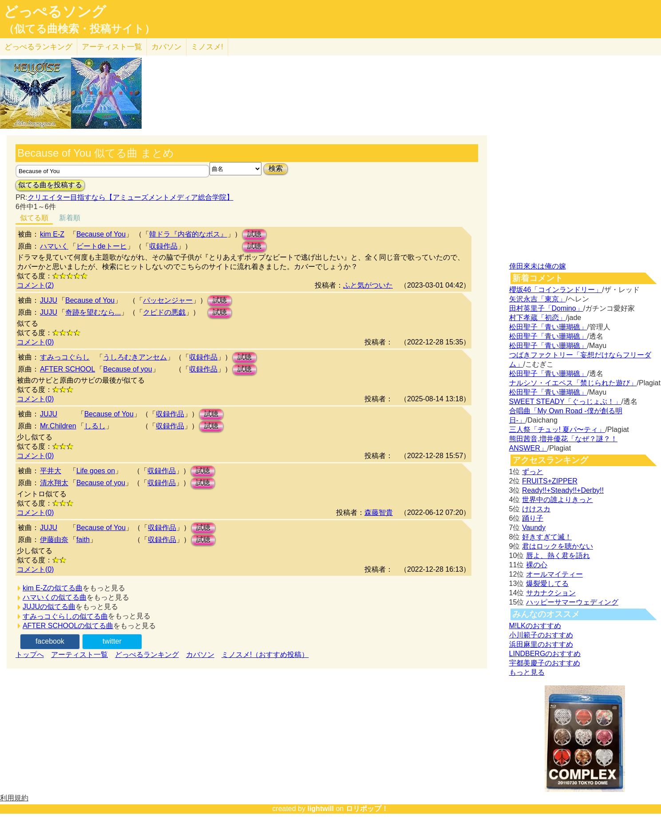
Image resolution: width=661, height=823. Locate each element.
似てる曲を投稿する (50, 185)
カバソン (166, 47)
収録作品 (163, 246)
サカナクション (551, 593)
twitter (112, 641)
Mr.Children (58, 426)
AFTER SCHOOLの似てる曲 (68, 625)
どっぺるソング (55, 12)
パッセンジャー (168, 300)
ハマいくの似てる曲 (55, 597)
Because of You (101, 234)
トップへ (30, 654)
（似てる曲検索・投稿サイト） (79, 29)
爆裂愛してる (547, 583)
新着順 (69, 218)
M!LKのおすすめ (535, 625)
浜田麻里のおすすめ (541, 644)
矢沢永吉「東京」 (537, 299)
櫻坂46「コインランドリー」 (555, 289)
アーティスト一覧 (79, 654)
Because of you (127, 369)
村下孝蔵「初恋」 (537, 317)
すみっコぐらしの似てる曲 (65, 616)
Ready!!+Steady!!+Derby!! (563, 490)
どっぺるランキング (147, 654)
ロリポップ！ (367, 808)
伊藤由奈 (54, 539)
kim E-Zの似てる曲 (53, 588)
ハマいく (54, 246)
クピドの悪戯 (164, 312)
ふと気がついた (368, 285)
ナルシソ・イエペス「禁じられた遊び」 (573, 383)
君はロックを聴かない (557, 546)
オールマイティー (554, 574)
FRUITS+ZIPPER (550, 481)
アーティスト (112, 47)
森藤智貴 (378, 512)
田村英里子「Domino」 (546, 308)
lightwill (320, 808)
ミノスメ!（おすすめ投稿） (265, 654)
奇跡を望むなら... (93, 312)
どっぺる (38, 47)
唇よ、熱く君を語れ (558, 555)
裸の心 (536, 565)
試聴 (254, 234)
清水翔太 (54, 483)
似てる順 (34, 218)
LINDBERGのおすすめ (545, 653)
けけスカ (536, 509)
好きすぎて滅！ (547, 537)
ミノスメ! (207, 47)
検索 (276, 168)
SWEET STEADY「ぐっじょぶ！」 (565, 401)
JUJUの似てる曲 (49, 606)
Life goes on (95, 471)
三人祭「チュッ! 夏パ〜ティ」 (557, 429)
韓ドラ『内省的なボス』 (188, 234)
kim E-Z (52, 234)
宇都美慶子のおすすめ (544, 663)
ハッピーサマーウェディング (572, 602)
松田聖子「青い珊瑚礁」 (548, 327)
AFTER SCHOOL (67, 369)
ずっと (532, 471)
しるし (95, 426)
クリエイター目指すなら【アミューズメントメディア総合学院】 (131, 197)
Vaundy (534, 527)
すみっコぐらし (65, 357)
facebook (50, 641)
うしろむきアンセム (135, 357)
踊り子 (532, 518)
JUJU (48, 300)
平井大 (50, 471)
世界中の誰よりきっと (557, 499)
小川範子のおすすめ (541, 635)
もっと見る (527, 672)
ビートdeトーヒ (101, 246)
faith (83, 539)
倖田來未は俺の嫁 (537, 266)
